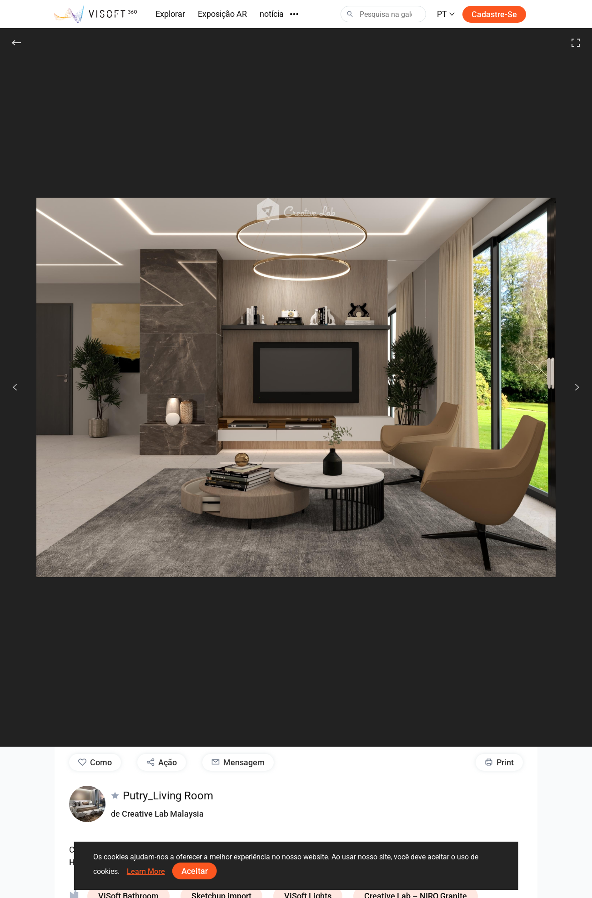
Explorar (170, 14)
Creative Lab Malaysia (163, 813)
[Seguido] (572, 387)
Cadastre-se (494, 14)
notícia (272, 14)
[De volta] (16, 42)
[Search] (383, 14)
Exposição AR (222, 14)
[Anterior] (15, 387)
